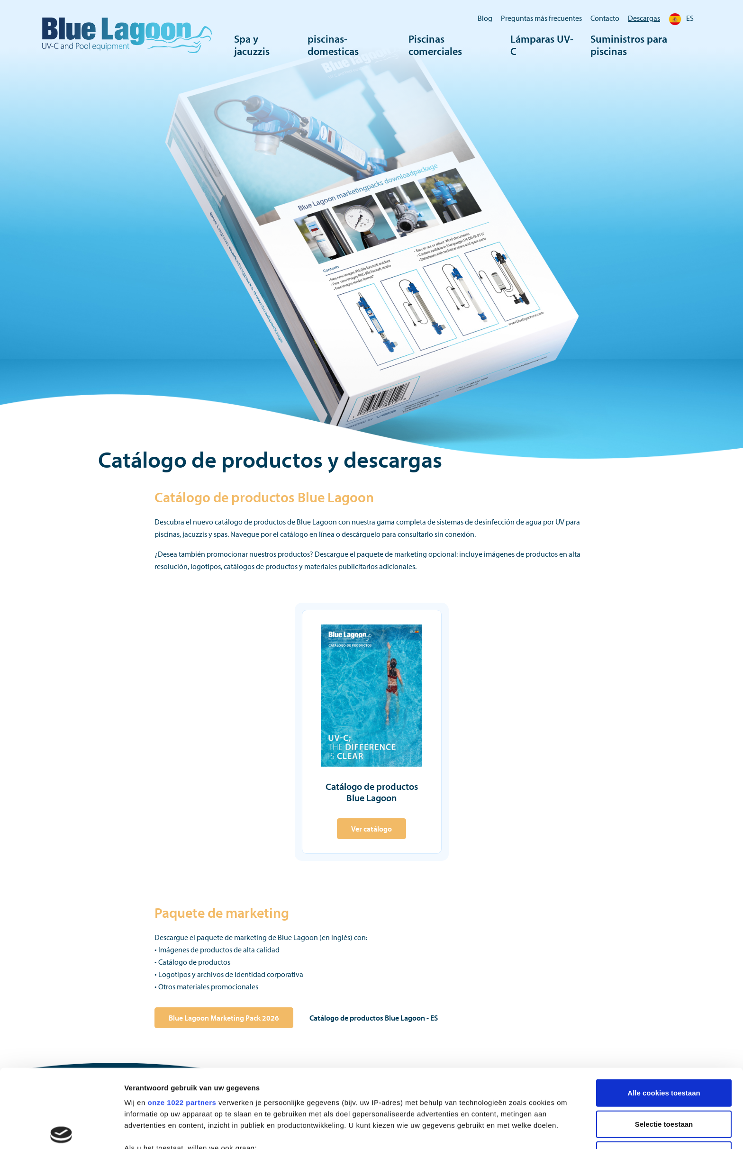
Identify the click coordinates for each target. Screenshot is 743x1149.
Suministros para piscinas (628, 45)
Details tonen (512, 1133)
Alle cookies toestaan (663, 1014)
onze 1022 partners (181, 1024)
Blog (485, 18)
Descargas (644, 18)
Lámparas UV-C (541, 45)
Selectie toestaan (664, 1045)
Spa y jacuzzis (252, 45)
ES (681, 18)
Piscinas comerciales (435, 45)
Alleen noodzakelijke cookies (664, 1076)
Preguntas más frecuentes (541, 18)
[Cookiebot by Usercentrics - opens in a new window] (61, 1133)
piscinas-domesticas (333, 45)
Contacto (604, 18)
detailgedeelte (464, 1107)
